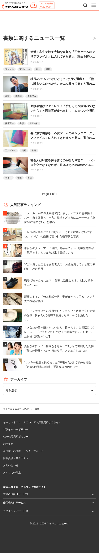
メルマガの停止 (12, 472)
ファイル (9, 69)
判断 (24, 150)
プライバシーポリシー (15, 429)
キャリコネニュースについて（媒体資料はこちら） (32, 422)
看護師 (18, 96)
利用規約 (8, 444)
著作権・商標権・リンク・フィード (23, 451)
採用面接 (9, 123)
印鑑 (19, 177)
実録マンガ (25, 69)
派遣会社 (34, 123)
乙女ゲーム (10, 150)
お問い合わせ (10, 465)
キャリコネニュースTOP (16, 408)
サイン (8, 177)
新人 (38, 69)
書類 (48, 69)
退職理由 (31, 96)
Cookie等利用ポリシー (16, 436)
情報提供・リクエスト (15, 458)
